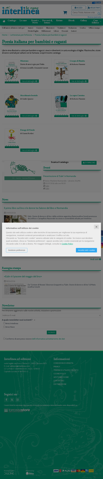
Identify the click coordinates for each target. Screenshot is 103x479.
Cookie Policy (67, 244)
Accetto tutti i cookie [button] (86, 250)
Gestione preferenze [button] (16, 250)
